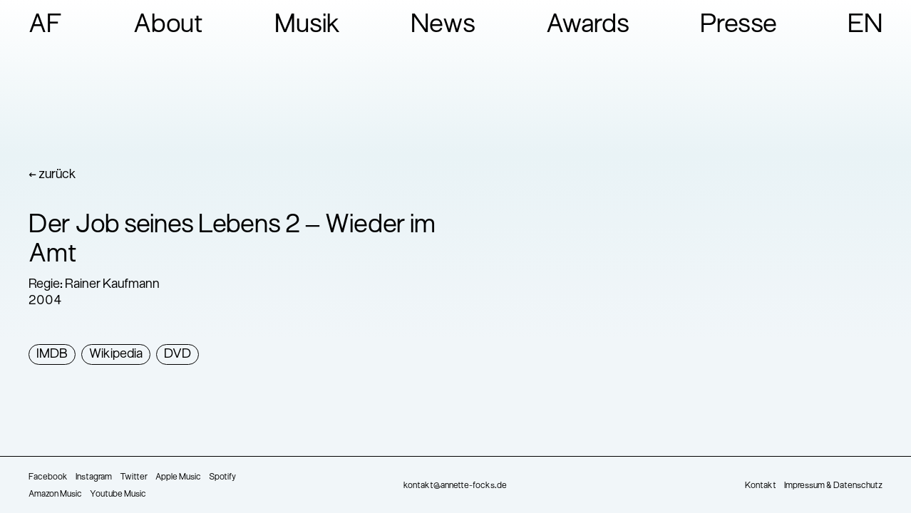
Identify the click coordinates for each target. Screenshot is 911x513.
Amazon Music (55, 494)
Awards (587, 26)
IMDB (52, 354)
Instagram (94, 477)
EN (865, 26)
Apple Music (178, 477)
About (168, 26)
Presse (738, 26)
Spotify (222, 477)
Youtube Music (118, 494)
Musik (307, 26)
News (443, 26)
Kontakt (760, 486)
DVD (177, 354)
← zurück (52, 175)
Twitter (134, 477)
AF (46, 26)
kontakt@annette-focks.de (455, 486)
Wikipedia (116, 354)
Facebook (48, 477)
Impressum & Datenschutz (833, 486)
